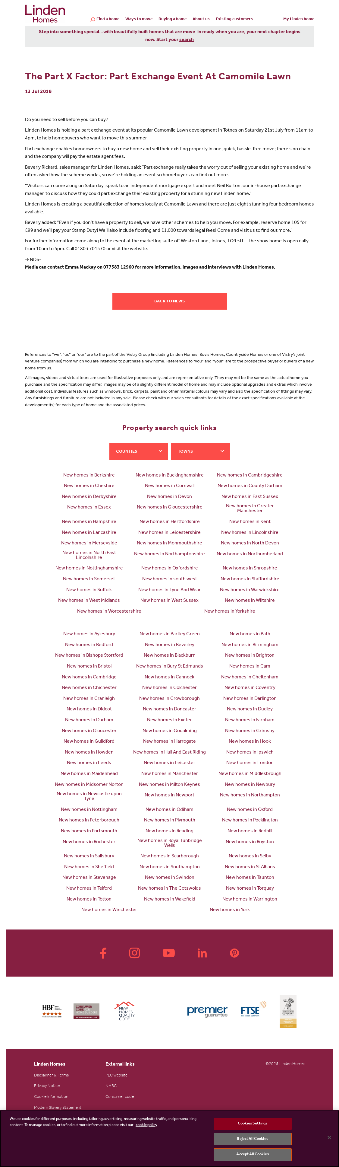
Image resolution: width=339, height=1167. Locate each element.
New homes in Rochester (89, 842)
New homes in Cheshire (89, 486)
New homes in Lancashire (89, 533)
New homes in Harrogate (169, 741)
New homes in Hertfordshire (170, 522)
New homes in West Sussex (169, 600)
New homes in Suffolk (89, 590)
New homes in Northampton (250, 795)
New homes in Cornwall (169, 486)
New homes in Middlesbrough (249, 774)
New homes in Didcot (89, 709)
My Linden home (298, 20)
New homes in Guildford (89, 741)
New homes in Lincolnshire (249, 533)
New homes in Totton (89, 899)
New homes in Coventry (249, 688)
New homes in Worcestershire (109, 611)
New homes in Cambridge (89, 677)
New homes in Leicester (169, 763)
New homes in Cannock (169, 677)
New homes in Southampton (170, 867)
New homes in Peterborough (89, 820)
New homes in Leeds (89, 763)
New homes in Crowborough (169, 699)
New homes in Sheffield (89, 867)
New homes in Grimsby (250, 731)
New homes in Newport (169, 795)
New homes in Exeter (169, 720)
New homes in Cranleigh (89, 699)
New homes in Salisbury (89, 856)
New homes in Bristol (89, 666)
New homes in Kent (250, 522)
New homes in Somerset (89, 579)
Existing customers (234, 20)
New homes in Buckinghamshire (170, 475)
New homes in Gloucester (89, 731)
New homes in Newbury (250, 785)
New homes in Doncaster (169, 709)
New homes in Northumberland (250, 554)
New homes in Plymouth (169, 820)
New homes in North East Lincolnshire (89, 555)
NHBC (111, 1086)
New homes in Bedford (89, 645)
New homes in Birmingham (249, 645)
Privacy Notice (47, 1086)
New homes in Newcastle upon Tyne (89, 797)
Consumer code (119, 1097)
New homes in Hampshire (89, 522)
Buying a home (173, 20)
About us (201, 20)
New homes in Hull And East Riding (169, 752)
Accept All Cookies (252, 1154)
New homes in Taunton (250, 877)
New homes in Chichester (89, 688)
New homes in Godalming (170, 731)
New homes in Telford (89, 888)
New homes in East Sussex (249, 497)
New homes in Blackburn (170, 655)
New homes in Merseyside (89, 543)
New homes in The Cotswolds (169, 888)
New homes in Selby (250, 856)
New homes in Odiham (169, 810)
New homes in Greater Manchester (250, 509)
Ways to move (138, 20)
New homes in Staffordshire (250, 579)
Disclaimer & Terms (51, 1076)
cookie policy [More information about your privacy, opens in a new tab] (146, 1125)
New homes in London (250, 763)
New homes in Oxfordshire (169, 568)
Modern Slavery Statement (57, 1108)
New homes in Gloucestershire (169, 507)
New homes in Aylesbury (89, 634)
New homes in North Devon (250, 543)
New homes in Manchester (169, 774)
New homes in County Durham (250, 486)
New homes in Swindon (169, 877)
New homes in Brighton (250, 655)
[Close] (329, 1137)
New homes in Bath (250, 634)
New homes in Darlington (250, 699)
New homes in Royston (250, 842)
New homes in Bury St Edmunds (169, 666)
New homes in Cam (249, 666)
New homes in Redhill (250, 831)
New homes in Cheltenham (249, 677)
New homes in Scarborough (169, 856)
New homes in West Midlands (89, 600)
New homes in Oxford (250, 810)
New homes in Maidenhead (89, 774)
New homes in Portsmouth (89, 831)
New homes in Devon (169, 497)
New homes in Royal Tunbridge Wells (169, 843)
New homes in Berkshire (89, 475)
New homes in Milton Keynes (169, 785)
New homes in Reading (169, 831)
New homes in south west (169, 579)
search (186, 40)
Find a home (107, 20)
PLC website (116, 1076)
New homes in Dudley (250, 709)
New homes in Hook (250, 741)
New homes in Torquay (250, 888)
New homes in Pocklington (250, 820)
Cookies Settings (252, 1124)
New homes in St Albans (250, 867)
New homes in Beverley (169, 645)
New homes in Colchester (169, 688)
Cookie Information (51, 1097)
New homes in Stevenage (89, 877)
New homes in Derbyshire (89, 497)
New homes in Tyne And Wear (169, 590)
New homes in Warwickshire (250, 590)
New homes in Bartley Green (170, 634)
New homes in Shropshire (250, 568)
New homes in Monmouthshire (169, 543)
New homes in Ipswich (250, 752)
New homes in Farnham (250, 720)
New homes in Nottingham (89, 810)
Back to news (169, 302)
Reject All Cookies (252, 1139)
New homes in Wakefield (169, 899)
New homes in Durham (89, 720)
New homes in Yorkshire (229, 611)
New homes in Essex (89, 507)
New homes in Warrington (249, 899)
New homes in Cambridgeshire (250, 475)
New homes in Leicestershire (169, 533)
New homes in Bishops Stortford (89, 655)
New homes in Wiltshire (250, 600)
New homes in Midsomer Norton (89, 785)
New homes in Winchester (109, 910)
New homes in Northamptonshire (169, 554)
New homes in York (230, 910)
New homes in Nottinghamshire (89, 568)
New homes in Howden (89, 752)
